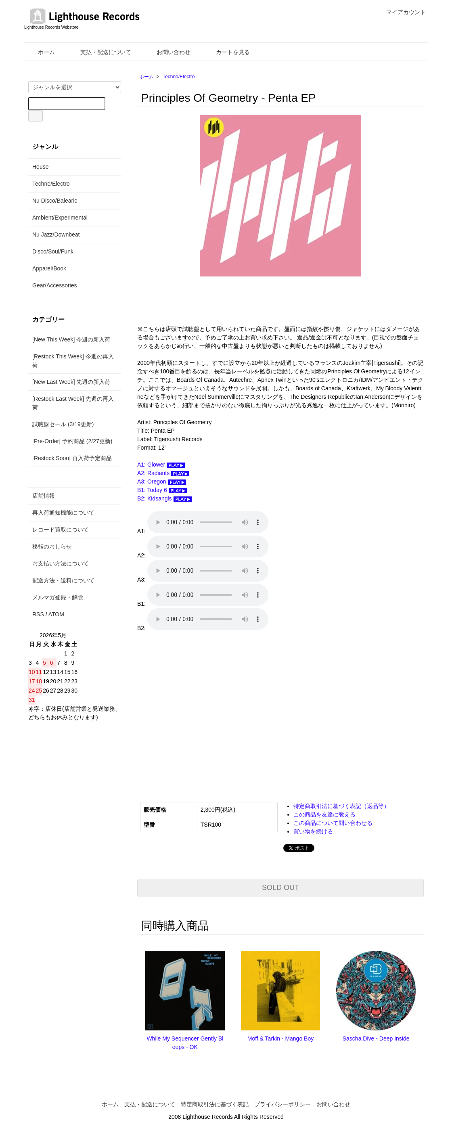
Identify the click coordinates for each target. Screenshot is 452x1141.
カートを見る (227, 52)
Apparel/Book (49, 268)
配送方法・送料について (63, 580)
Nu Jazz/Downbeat (56, 234)
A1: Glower (161, 464)
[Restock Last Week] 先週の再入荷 (73, 403)
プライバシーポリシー (282, 1104)
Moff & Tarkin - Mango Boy (280, 1038)
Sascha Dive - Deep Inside (376, 1038)
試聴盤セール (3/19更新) (63, 424)
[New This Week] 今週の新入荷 (71, 339)
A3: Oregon (161, 481)
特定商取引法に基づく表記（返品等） (341, 806)
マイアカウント (402, 12)
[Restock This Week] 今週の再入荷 (73, 360)
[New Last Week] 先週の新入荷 (71, 382)
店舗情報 (43, 495)
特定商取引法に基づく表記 (215, 1104)
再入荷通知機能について (63, 512)
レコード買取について (60, 529)
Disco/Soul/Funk (52, 251)
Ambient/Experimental (60, 217)
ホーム (40, 52)
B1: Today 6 (162, 490)
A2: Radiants (163, 473)
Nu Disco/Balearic (54, 200)
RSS (38, 614)
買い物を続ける (313, 831)
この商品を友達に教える (324, 814)
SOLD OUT (280, 887)
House (40, 166)
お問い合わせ (167, 52)
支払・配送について (100, 52)
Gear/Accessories (54, 285)
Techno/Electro (179, 77)
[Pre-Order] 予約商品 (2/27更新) (72, 441)
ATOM (56, 614)
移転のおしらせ (52, 546)
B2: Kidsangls (164, 498)
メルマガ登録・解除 (57, 597)
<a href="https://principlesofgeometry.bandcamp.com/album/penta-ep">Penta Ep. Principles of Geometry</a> (218, 711)
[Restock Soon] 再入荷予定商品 (72, 458)
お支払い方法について (60, 563)
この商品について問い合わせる (332, 823)
